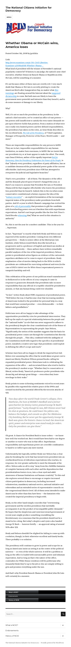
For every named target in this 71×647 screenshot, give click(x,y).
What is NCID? (13, 592)
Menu (9, 17)
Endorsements (13, 596)
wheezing (22, 215)
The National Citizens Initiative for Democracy (22, 643)
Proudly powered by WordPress (52, 643)
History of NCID (14, 600)
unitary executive (14, 197)
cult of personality (22, 206)
